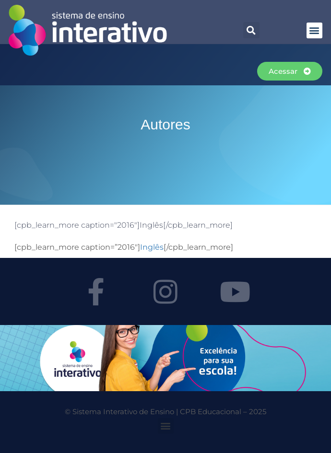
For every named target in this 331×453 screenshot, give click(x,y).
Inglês (152, 247)
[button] (251, 30)
